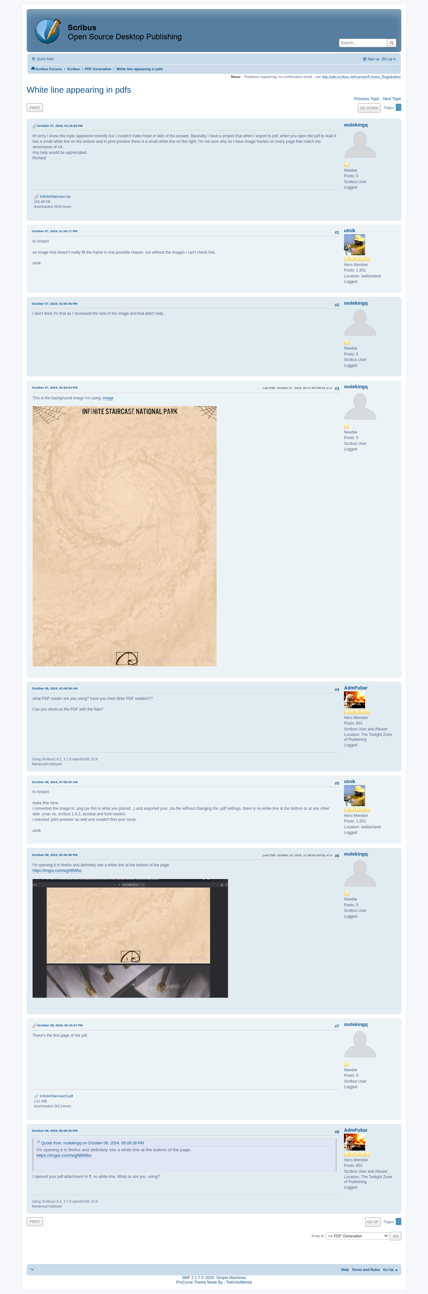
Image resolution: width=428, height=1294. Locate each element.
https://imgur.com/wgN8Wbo (57, 870)
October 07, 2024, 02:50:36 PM (55, 303)
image (108, 398)
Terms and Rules (366, 1270)
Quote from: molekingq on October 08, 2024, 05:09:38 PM (92, 1143)
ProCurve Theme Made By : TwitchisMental (214, 1282)
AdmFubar (355, 687)
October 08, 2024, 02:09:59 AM (55, 688)
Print (35, 107)
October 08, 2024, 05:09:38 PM (55, 855)
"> (32, 1270)
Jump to (317, 1236)
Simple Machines (231, 1277)
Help (345, 1270)
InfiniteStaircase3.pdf (53, 1096)
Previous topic (366, 99)
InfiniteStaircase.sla (52, 196)
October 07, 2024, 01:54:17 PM (55, 231)
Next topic (392, 99)
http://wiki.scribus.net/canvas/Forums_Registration (361, 77)
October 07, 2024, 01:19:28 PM (60, 125)
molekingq (355, 124)
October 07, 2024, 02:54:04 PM (55, 387)
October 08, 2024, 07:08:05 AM (55, 782)
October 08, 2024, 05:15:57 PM (60, 1025)
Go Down (369, 107)
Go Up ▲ (390, 1270)
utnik (349, 230)
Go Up (372, 1221)
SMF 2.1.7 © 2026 (198, 1277)
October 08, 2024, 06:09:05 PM (55, 1130)
